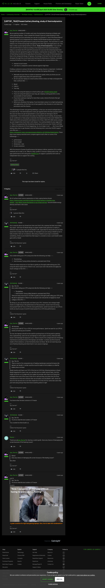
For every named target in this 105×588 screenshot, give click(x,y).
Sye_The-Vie (13, 30)
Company (50, 549)
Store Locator (6, 558)
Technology (20, 552)
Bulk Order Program (7, 564)
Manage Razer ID (37, 564)
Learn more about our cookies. (85, 575)
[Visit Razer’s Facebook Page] (63, 552)
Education (5, 567)
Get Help (35, 552)
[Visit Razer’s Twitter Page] (63, 561)
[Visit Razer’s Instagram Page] (63, 555)
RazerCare (35, 561)
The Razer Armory (27, 14)
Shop (3, 549)
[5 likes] (18, 170)
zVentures (50, 561)
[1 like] (17, 213)
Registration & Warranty (39, 555)
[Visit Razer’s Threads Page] (63, 558)
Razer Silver (79, 4)
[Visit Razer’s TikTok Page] (63, 567)
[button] (99, 4)
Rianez (12, 437)
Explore (19, 549)
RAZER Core (35, 153)
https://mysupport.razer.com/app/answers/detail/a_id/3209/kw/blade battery (34, 132)
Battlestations (38, 14)
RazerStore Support (38, 558)
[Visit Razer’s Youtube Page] (63, 564)
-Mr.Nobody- (13, 223)
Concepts (19, 558)
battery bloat (15, 165)
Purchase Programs (7, 561)
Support (37, 4)
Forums (28, 4)
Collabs (19, 564)
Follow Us (65, 549)
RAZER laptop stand (51, 92)
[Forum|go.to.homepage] (11, 4)
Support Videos (37, 567)
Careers (50, 555)
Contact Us (50, 564)
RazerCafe (5, 555)
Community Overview (13, 14)
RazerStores (5, 552)
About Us (50, 552)
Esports (19, 561)
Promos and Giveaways (64, 4)
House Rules (48, 4)
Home (3, 14)
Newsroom (50, 558)
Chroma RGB (20, 555)
